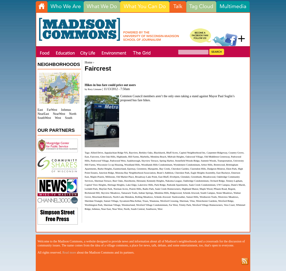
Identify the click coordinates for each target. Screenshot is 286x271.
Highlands (122, 156)
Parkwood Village (100, 160)
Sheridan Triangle (94, 201)
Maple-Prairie (97, 176)
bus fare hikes (141, 100)
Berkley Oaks (146, 152)
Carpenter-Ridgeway (217, 152)
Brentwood (219, 164)
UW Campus (223, 184)
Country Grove (236, 152)
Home (88, 62)
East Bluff (163, 176)
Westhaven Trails (208, 196)
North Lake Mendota (123, 196)
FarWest (52, 109)
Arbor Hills (206, 164)
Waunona (154, 201)
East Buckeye (223, 172)
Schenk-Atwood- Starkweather (169, 196)
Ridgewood (176, 192)
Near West (117, 209)
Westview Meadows (228, 196)
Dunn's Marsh (238, 184)
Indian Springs (146, 192)
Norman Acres (121, 188)
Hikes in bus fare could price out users (110, 85)
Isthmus (96, 209)
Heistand (141, 180)
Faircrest (94, 156)
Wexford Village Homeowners (207, 205)
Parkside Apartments (177, 184)
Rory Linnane (95, 89)
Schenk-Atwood (191, 192)
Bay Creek (164, 168)
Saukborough (133, 160)
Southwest (151, 209)
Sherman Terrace (103, 180)
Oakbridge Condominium (196, 180)
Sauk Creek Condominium (202, 184)
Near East (106, 209)
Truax (145, 201)
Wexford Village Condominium (152, 205)
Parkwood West (118, 160)
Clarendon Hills (198, 168)
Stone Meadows (224, 192)
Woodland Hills (132, 164)
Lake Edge (131, 184)
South (68, 118)
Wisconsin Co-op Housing (110, 164)
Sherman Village (112, 205)
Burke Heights (105, 168)
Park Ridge (160, 184)
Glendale (185, 176)
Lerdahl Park (91, 188)
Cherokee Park (182, 172)
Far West (173, 205)
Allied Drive (96, 152)
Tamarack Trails (129, 192)
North (127, 209)
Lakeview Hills (145, 184)
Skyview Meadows (110, 192)
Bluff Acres (172, 152)
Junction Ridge (106, 172)
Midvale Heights (175, 156)
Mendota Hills (161, 192)
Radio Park (148, 188)
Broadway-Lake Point (146, 176)
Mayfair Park (105, 188)
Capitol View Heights (95, 184)
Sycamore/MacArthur (130, 201)
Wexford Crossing (169, 201)
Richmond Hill (92, 192)
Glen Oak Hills (108, 156)
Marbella (144, 156)
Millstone (110, 176)
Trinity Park (185, 205)
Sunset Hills (192, 196)
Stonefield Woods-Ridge (187, 160)
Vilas (192, 201)
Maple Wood (206, 188)
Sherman (183, 201)
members (149, 96)
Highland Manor (190, 188)
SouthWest (44, 118)
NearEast (43, 114)
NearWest (59, 114)
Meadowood (209, 176)
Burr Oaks (118, 180)
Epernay (131, 168)
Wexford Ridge (225, 201)
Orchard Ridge (217, 180)
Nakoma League (173, 180)
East (87, 156)
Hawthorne (129, 180)
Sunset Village (111, 201)
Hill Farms (133, 156)
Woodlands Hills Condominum (156, 164)
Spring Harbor (167, 160)
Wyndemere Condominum (186, 164)
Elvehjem (174, 176)
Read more (69, 252)
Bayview (133, 152)
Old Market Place (125, 176)
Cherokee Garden (180, 168)
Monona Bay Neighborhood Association (135, 172)
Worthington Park (94, 205)
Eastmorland (119, 168)
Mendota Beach (158, 156)
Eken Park (231, 168)
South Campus (207, 192)
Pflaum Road (220, 188)
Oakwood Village (194, 156)
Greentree (142, 168)
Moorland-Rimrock (102, 196)
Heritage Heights (115, 184)
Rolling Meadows (144, 196)
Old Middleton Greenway (217, 156)
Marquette (153, 168)
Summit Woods (208, 160)
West (160, 209)
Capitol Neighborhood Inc (192, 152)
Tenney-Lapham (234, 180)
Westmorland (128, 205)
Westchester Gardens (206, 201)
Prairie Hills (135, 188)
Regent (231, 188)
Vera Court (229, 205)
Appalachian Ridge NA (116, 152)
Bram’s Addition (165, 172)
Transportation (224, 160)
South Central (138, 209)
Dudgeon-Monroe (216, 168)
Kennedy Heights (155, 180)
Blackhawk (159, 152)
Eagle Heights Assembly (203, 172)
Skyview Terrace (149, 160)
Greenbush (196, 176)
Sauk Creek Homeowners (168, 188)
